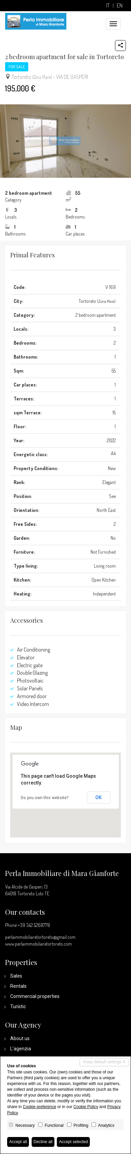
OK (98, 797)
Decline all (43, 1141)
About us (20, 1038)
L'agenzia (20, 1048)
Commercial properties (35, 996)
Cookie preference (39, 1106)
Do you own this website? (45, 797)
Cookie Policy (85, 1106)
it (108, 5)
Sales (16, 976)
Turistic (18, 1006)
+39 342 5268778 (34, 925)
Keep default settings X (104, 1062)
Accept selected (73, 1141)
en (119, 5)
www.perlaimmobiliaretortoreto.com (38, 944)
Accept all (18, 1141)
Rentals (18, 986)
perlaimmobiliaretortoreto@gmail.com (40, 937)
